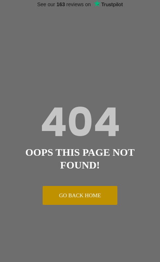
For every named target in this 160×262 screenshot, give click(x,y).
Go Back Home (80, 195)
